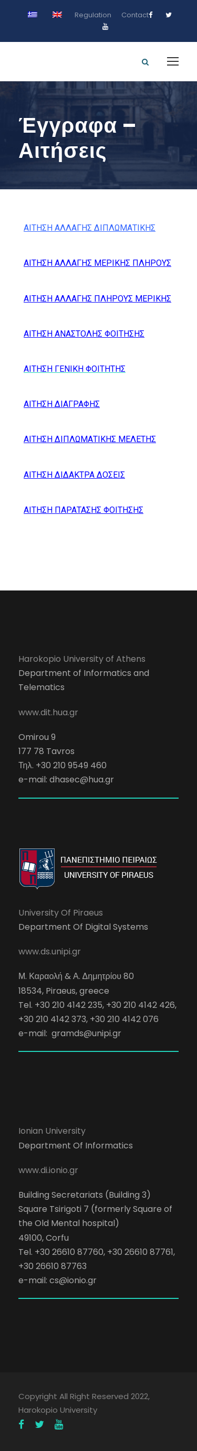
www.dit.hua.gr (48, 712)
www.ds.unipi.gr (49, 951)
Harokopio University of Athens (82, 659)
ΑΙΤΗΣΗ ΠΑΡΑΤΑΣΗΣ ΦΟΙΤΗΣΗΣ (83, 510)
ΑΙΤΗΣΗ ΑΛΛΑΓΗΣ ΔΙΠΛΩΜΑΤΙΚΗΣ (89, 228)
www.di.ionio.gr (48, 1170)
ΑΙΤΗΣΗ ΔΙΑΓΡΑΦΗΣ (62, 404)
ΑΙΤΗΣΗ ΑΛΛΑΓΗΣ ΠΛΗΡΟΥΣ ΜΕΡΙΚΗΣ (97, 299)
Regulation (93, 15)
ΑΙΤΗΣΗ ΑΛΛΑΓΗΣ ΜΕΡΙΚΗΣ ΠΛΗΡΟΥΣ (97, 263)
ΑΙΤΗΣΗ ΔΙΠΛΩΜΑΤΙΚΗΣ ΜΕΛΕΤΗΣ (90, 439)
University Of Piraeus (60, 913)
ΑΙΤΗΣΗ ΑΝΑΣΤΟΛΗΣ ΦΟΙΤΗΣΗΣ (84, 334)
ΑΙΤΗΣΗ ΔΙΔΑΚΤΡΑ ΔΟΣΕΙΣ (74, 475)
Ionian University (52, 1131)
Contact (135, 15)
